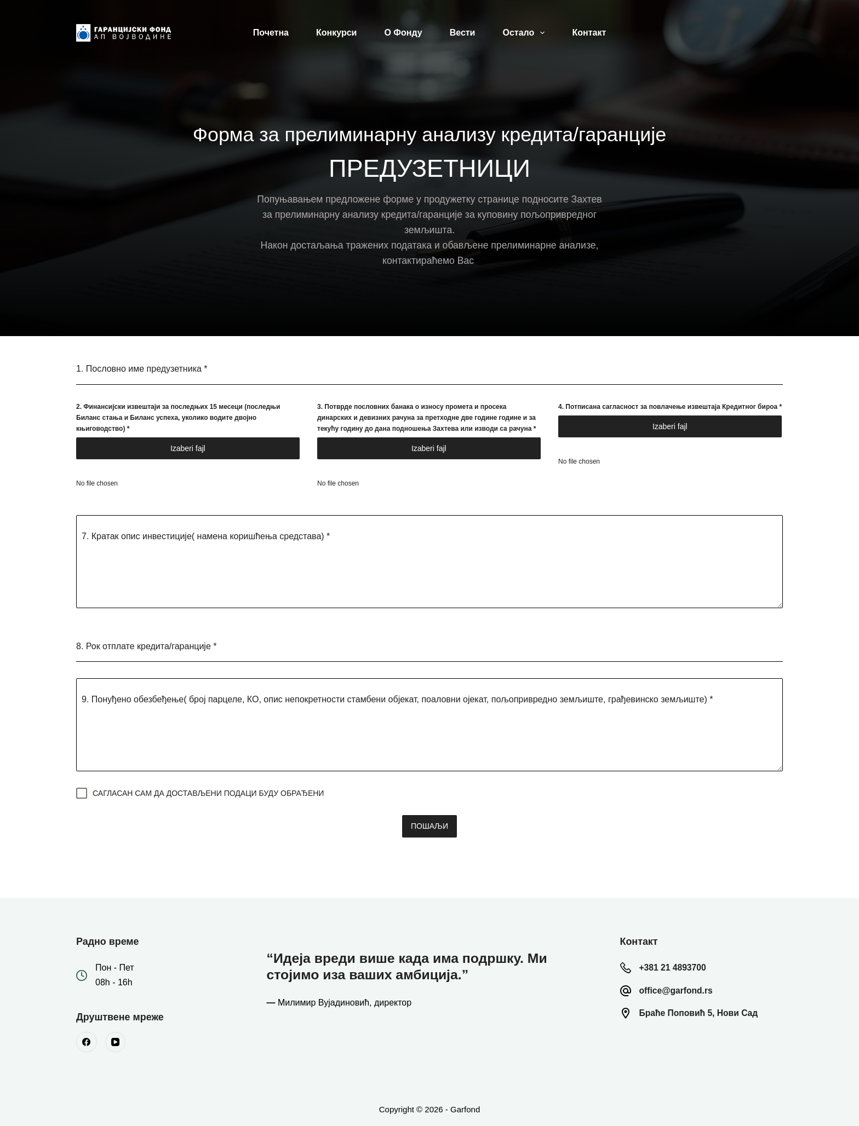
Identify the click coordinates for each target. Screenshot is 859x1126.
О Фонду (403, 32)
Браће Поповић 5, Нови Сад (706, 1009)
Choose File (188, 448)
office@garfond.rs (680, 987)
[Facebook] (86, 1039)
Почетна (271, 32)
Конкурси (336, 32)
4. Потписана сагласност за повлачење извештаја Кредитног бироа (670, 407)
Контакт (589, 32)
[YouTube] (115, 1039)
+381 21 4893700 (676, 964)
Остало (525, 32)
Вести (463, 32)
